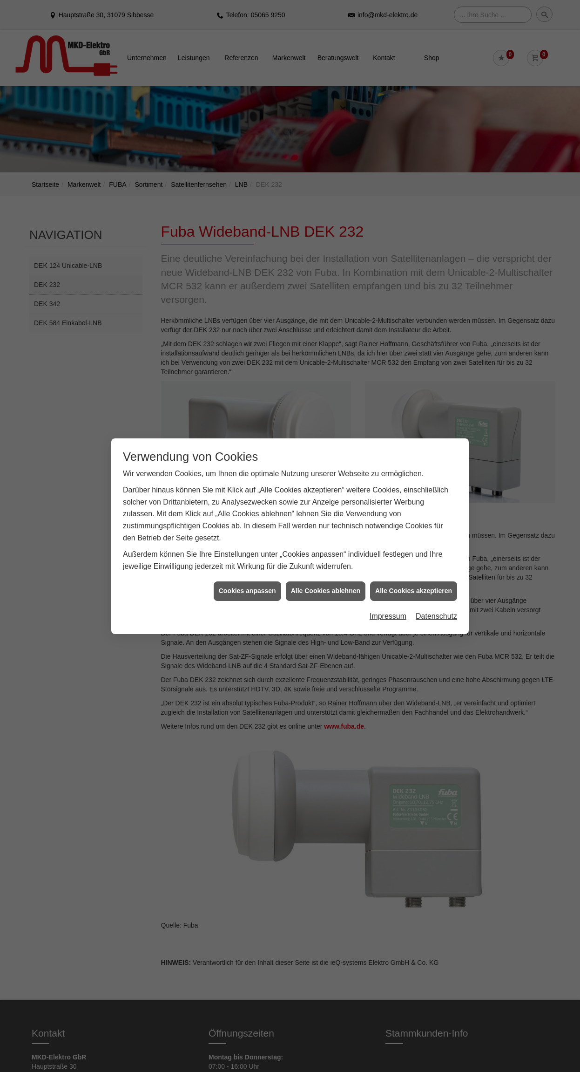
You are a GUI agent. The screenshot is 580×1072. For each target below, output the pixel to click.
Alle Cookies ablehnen (325, 581)
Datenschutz (436, 606)
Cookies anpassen (247, 581)
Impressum (388, 606)
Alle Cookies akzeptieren (413, 581)
